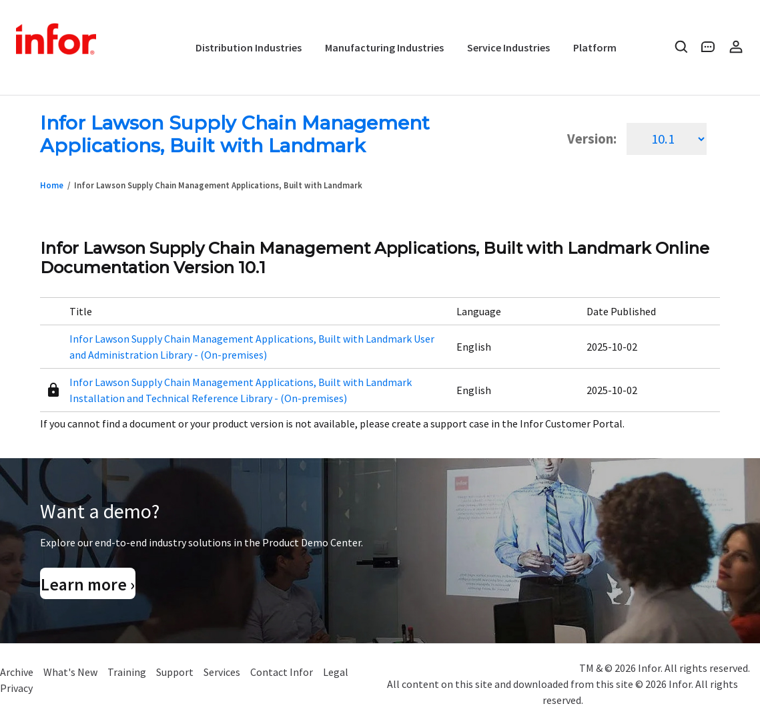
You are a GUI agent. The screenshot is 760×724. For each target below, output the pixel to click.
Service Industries (508, 47)
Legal (335, 672)
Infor (57, 40)
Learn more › (88, 584)
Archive (16, 672)
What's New (70, 672)
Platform (595, 47)
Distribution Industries (249, 47)
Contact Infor (281, 672)
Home (51, 185)
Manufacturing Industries (384, 47)
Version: (592, 139)
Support (175, 672)
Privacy (16, 688)
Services (222, 672)
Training (126, 672)
